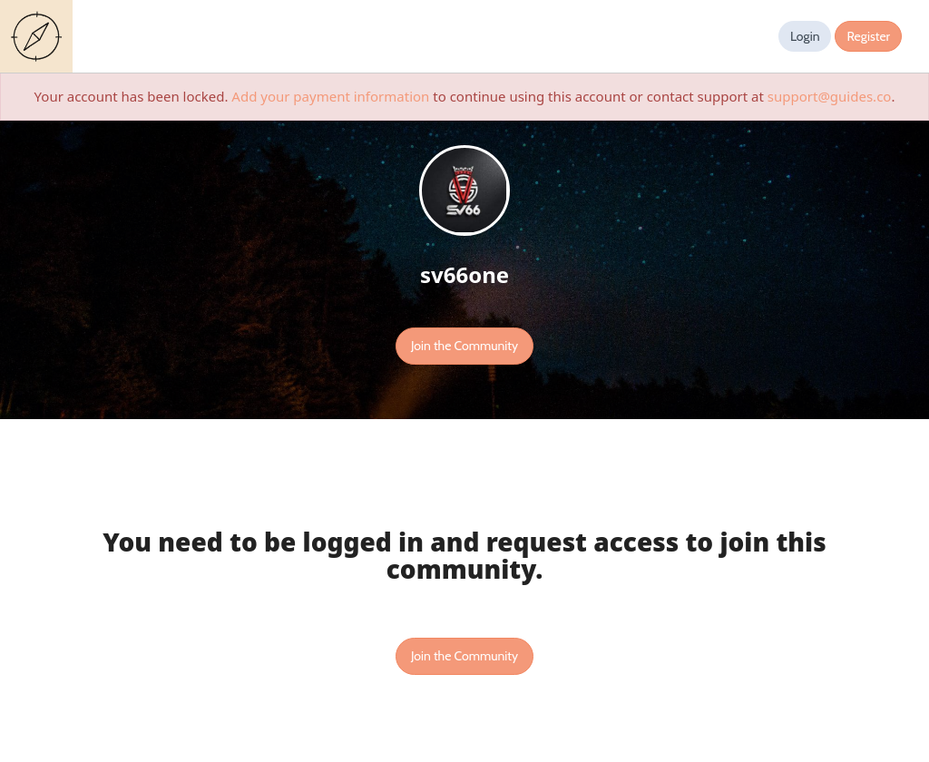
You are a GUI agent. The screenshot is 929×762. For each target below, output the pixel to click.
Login (805, 36)
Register (868, 36)
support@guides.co (830, 96)
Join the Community (464, 345)
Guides (40, 36)
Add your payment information (330, 96)
